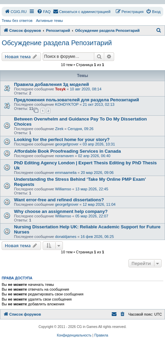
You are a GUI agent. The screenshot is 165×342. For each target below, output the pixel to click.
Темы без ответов (17, 20)
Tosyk (60, 89)
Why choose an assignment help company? (61, 211)
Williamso (63, 189)
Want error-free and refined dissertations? (59, 199)
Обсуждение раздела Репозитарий (57, 43)
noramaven (64, 156)
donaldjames (65, 237)
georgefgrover (67, 144)
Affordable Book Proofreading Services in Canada (67, 151)
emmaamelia (66, 172)
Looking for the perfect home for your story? (62, 139)
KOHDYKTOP (67, 104)
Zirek (59, 129)
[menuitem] (15, 12)
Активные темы (49, 20)
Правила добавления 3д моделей (51, 84)
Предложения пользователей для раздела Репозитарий (76, 99)
